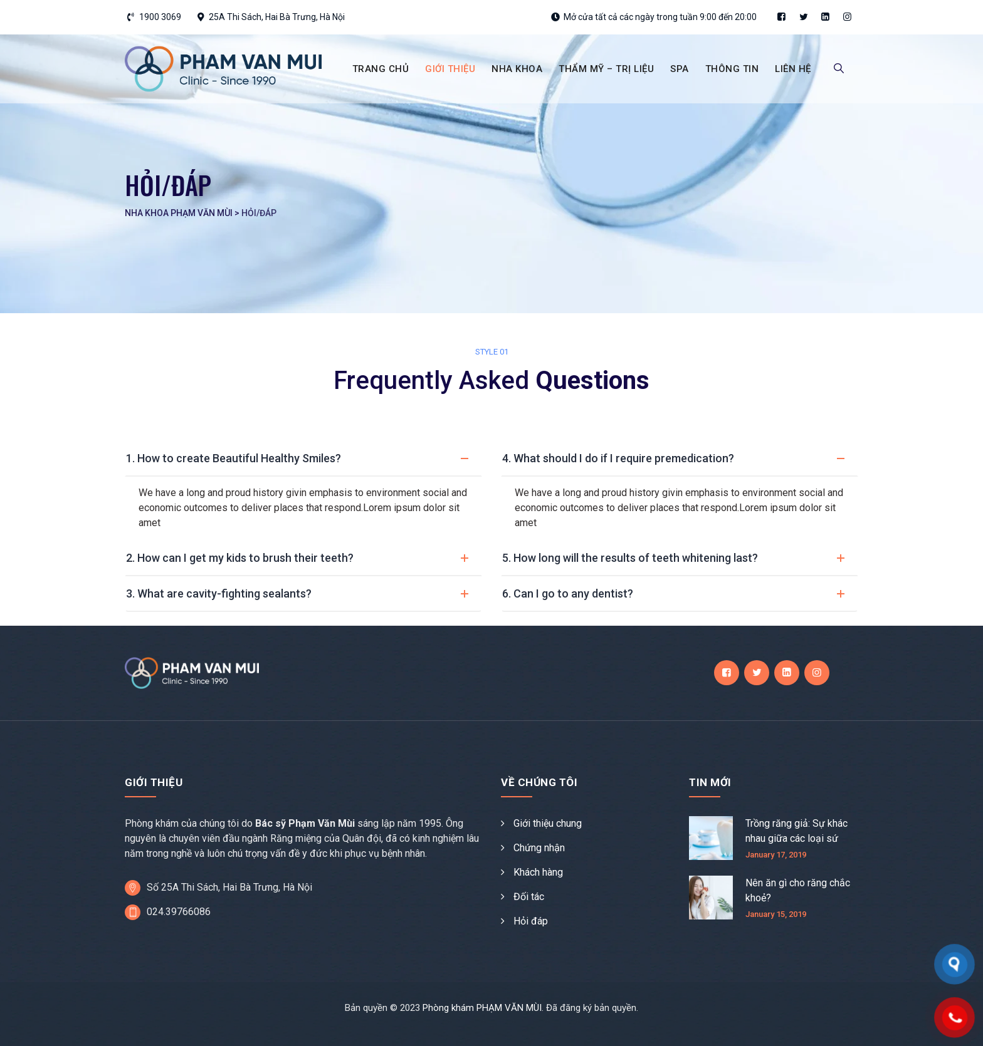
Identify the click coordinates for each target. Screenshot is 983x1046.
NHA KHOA (517, 69)
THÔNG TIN (732, 69)
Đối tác (528, 897)
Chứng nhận (539, 848)
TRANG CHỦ (380, 69)
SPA (679, 69)
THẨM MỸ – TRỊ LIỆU (606, 69)
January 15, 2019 (775, 914)
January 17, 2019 (775, 854)
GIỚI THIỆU (450, 69)
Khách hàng (538, 872)
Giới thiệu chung (547, 823)
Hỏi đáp (530, 921)
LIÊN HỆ (793, 69)
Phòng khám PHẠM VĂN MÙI (482, 1007)
